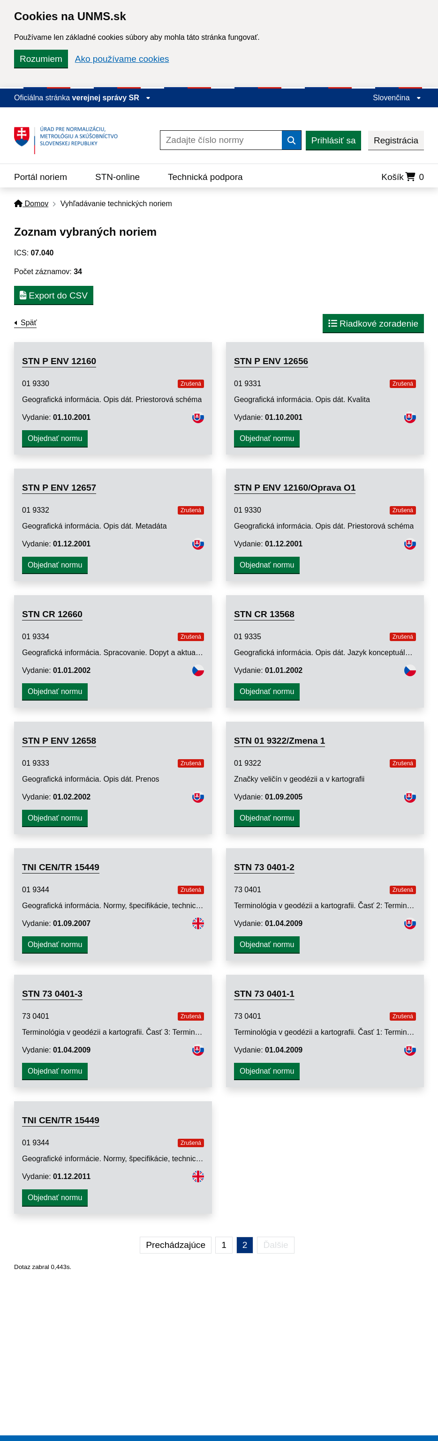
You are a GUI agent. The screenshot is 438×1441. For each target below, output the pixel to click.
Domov (31, 204)
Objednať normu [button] (55, 438)
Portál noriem (40, 177)
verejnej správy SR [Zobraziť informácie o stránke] (111, 98)
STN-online (117, 177)
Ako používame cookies (122, 58)
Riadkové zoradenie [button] (373, 324)
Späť (29, 323)
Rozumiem (41, 59)
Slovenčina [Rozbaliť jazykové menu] (397, 98)
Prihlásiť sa (333, 140)
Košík (402, 177)
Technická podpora (205, 177)
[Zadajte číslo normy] (221, 140)
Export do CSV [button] (54, 295)
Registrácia (396, 140)
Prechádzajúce (175, 1245)
